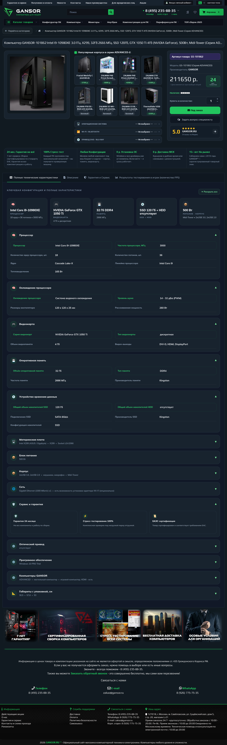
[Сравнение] (188, 12)
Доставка (75, 714)
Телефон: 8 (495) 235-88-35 (123, 714)
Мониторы (95, 22)
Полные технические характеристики (34, 177)
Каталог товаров (21, 22)
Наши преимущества (96, 3)
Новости (61, 3)
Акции (143, 3)
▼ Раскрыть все (209, 191)
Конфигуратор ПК (51, 22)
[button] (161, 11)
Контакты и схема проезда (16, 723)
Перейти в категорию (17, 31)
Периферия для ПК (167, 22)
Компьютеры (75, 22)
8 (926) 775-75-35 (187, 692)
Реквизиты (8, 726)
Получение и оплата (41, 3)
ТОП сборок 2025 (193, 22)
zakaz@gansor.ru (113, 692)
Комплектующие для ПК (137, 22)
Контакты (76, 3)
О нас (4, 717)
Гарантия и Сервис (97, 177)
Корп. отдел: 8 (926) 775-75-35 (124, 723)
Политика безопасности (83, 720)
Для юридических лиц (123, 3)
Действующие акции (13, 714)
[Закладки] (195, 12)
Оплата (74, 717)
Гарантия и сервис (16, 3)
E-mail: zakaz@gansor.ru (120, 720)
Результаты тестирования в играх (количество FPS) (147, 177)
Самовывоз (76, 723)
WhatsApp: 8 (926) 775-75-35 (123, 717)
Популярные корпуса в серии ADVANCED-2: (104, 52)
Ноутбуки (112, 22)
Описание (71, 177)
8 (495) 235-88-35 (131, 669)
